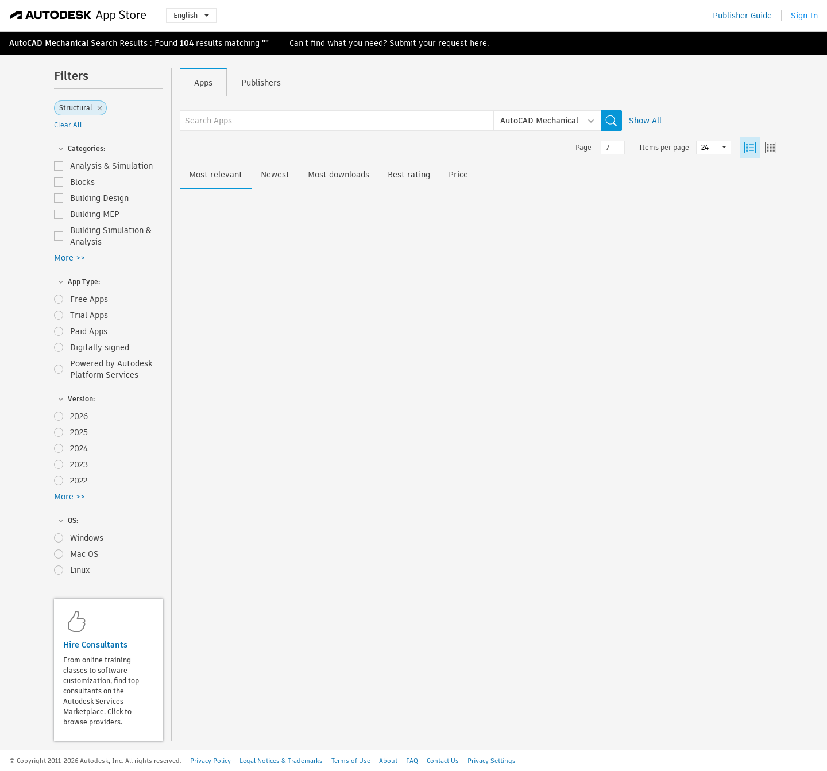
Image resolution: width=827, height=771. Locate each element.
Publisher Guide (742, 15)
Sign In (804, 15)
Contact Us (443, 760)
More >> (69, 258)
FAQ (412, 760)
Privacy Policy (210, 760)
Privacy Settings (491, 760)
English (191, 15)
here (478, 43)
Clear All (68, 125)
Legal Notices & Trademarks (281, 760)
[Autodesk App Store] (78, 15)
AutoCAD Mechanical (48, 43)
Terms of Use (350, 760)
